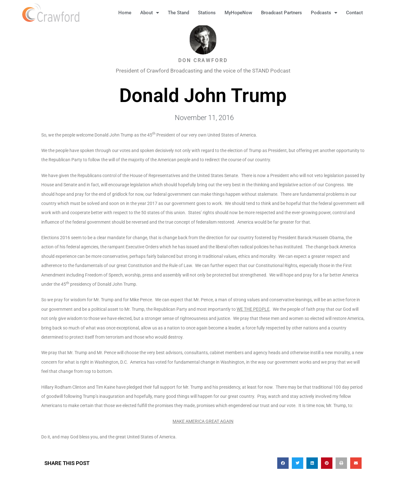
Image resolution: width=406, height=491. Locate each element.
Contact (354, 13)
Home (124, 13)
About (149, 12)
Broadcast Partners (281, 13)
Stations (207, 13)
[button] (377, 12)
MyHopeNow (238, 13)
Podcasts (324, 12)
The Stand (178, 13)
